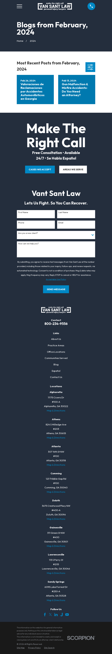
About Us (56, 338)
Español (56, 370)
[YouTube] (67, 614)
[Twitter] (50, 614)
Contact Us (56, 377)
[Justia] (61, 614)
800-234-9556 (56, 324)
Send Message (56, 289)
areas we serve (73, 169)
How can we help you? (28, 243)
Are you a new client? (28, 233)
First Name (23, 212)
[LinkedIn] (56, 614)
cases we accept (40, 169)
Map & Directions (56, 410)
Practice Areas (56, 345)
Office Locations (56, 351)
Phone (21, 222)
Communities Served (56, 358)
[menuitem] (21, 648)
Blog (56, 364)
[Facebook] (45, 614)
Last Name (63, 212)
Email (60, 222)
